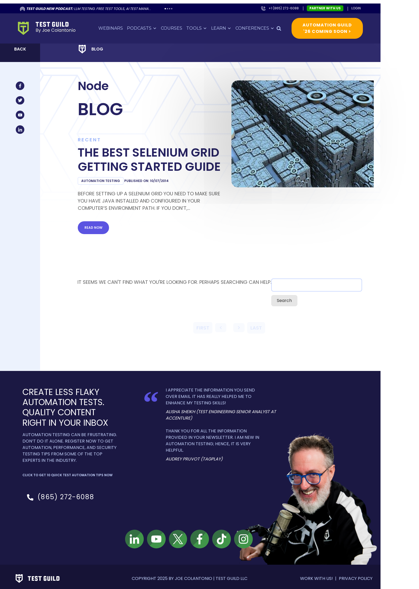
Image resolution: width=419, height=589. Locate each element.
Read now (99, 224)
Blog (102, 45)
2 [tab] (172, 5)
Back (26, 45)
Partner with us (330, 4)
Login (361, 4)
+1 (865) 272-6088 (289, 4)
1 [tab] (170, 5)
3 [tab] (175, 5)
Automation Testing (106, 177)
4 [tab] (177, 5)
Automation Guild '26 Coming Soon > (332, 24)
